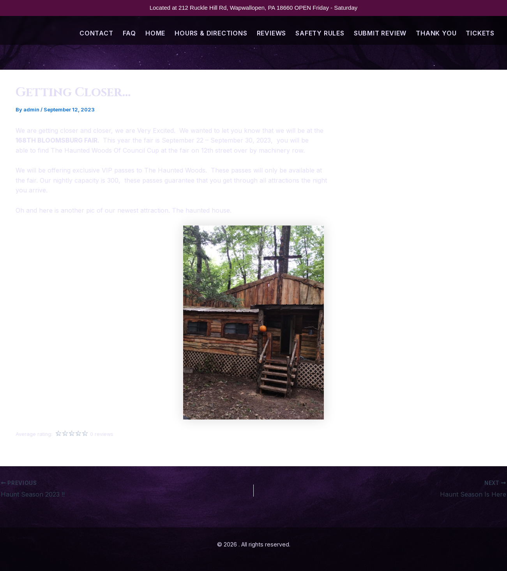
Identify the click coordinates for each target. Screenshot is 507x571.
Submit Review (380, 33)
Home (155, 33)
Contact (96, 33)
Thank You (436, 33)
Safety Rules (319, 33)
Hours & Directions (211, 33)
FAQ (129, 33)
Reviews (271, 33)
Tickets (480, 33)
